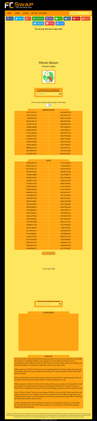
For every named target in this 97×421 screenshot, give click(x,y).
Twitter (34, 13)
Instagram (42, 13)
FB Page (25, 13)
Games (17, 13)
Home (9, 13)
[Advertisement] (48, 46)
